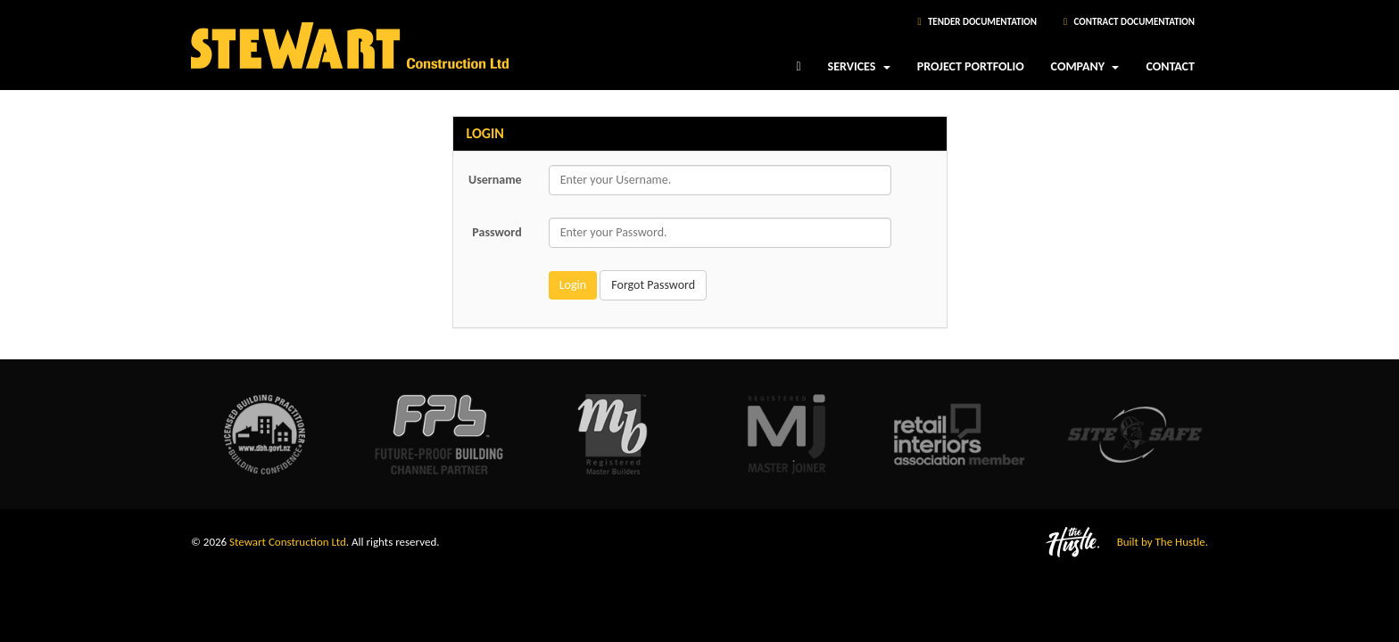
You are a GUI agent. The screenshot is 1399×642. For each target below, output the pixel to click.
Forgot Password (653, 284)
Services (859, 72)
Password (496, 232)
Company (1085, 72)
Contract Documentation (1129, 22)
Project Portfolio (970, 66)
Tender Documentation (977, 22)
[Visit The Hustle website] (960, 541)
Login (572, 284)
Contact (1170, 66)
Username (495, 179)
